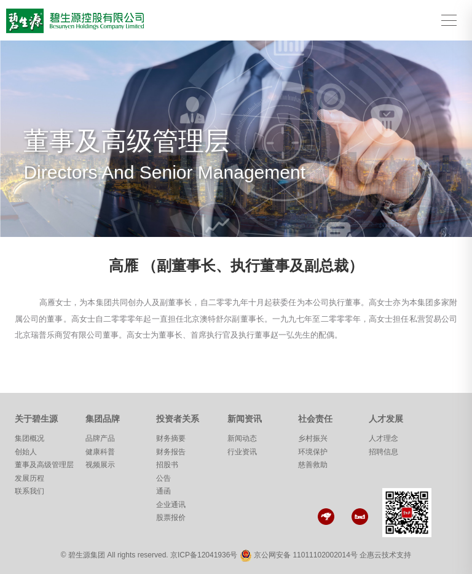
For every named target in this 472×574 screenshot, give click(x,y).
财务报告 (171, 452)
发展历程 (29, 478)
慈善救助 (313, 464)
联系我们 (29, 491)
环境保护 (313, 452)
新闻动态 (242, 438)
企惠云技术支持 (385, 555)
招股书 (167, 464)
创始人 (26, 452)
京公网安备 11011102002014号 (306, 555)
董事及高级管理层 (44, 464)
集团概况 (29, 438)
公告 (163, 478)
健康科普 (100, 452)
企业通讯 (171, 504)
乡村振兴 (313, 438)
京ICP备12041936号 (203, 555)
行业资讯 (242, 452)
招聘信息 (383, 452)
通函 (163, 491)
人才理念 (383, 438)
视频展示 (100, 464)
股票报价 (171, 517)
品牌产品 (100, 438)
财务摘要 (171, 438)
